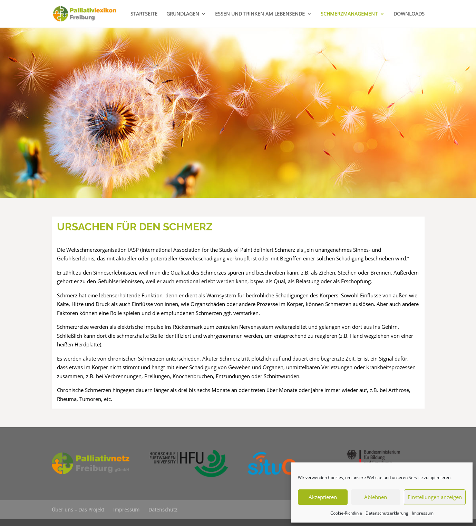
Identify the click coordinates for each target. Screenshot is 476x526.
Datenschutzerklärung (387, 513)
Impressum (423, 513)
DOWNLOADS (409, 14)
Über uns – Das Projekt (78, 509)
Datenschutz (162, 509)
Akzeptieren (323, 497)
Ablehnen (375, 497)
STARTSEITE (143, 14)
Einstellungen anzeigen (435, 497)
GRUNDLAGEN (182, 14)
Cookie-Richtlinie (346, 513)
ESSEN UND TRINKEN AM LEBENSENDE (260, 14)
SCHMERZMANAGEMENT (349, 14)
